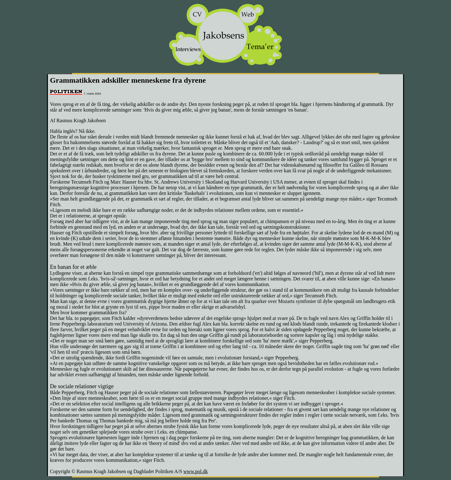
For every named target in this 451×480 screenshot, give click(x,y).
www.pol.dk (195, 471)
